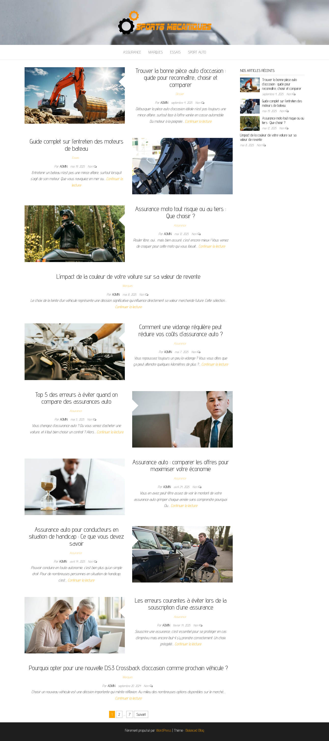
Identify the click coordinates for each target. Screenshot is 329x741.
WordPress (163, 730)
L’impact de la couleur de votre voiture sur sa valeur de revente (128, 276)
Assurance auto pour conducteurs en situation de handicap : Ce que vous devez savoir (76, 536)
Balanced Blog (195, 730)
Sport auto (197, 52)
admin (164, 103)
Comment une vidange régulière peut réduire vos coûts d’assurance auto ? (181, 330)
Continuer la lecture (198, 121)
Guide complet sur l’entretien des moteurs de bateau (76, 144)
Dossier (180, 94)
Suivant (141, 714)
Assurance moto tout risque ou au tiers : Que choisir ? (180, 212)
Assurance (132, 52)
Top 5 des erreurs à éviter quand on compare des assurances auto (76, 398)
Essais (175, 52)
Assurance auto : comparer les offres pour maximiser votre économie (180, 465)
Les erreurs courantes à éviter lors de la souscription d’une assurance (181, 603)
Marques (155, 52)
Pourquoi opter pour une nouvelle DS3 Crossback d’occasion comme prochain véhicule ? (128, 668)
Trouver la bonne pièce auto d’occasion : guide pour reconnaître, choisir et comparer (180, 77)
